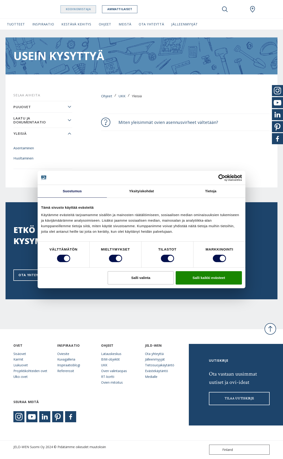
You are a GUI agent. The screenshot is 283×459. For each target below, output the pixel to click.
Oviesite (63, 354)
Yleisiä (19, 133)
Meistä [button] (125, 24)
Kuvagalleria (66, 359)
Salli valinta (141, 278)
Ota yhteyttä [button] (151, 24)
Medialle (151, 376)
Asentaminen (23, 148)
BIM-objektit (110, 359)
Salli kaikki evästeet (209, 278)
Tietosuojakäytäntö (159, 365)
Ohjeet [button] (105, 24)
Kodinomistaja (87, 9)
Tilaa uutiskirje (239, 398)
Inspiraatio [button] (43, 24)
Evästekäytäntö (156, 371)
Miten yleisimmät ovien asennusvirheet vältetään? (168, 122)
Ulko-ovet (20, 376)
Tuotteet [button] (16, 24)
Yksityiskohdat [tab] (141, 191)
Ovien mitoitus (112, 382)
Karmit (18, 359)
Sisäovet (19, 354)
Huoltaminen (23, 158)
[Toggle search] (225, 9)
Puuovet (22, 106)
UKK (122, 96)
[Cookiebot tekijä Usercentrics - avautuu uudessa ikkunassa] (222, 177)
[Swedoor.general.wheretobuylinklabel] (252, 9)
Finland (222, 450)
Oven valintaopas (114, 371)
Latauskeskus (111, 354)
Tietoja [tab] (211, 191)
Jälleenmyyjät (155, 359)
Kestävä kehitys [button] (76, 24)
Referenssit (65, 371)
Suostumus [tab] (72, 191)
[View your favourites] (239, 9)
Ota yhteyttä (31, 275)
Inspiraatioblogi (68, 365)
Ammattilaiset (128, 9)
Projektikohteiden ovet (30, 371)
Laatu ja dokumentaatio (29, 120)
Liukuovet (20, 365)
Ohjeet (106, 96)
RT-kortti (107, 376)
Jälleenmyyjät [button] (184, 24)
